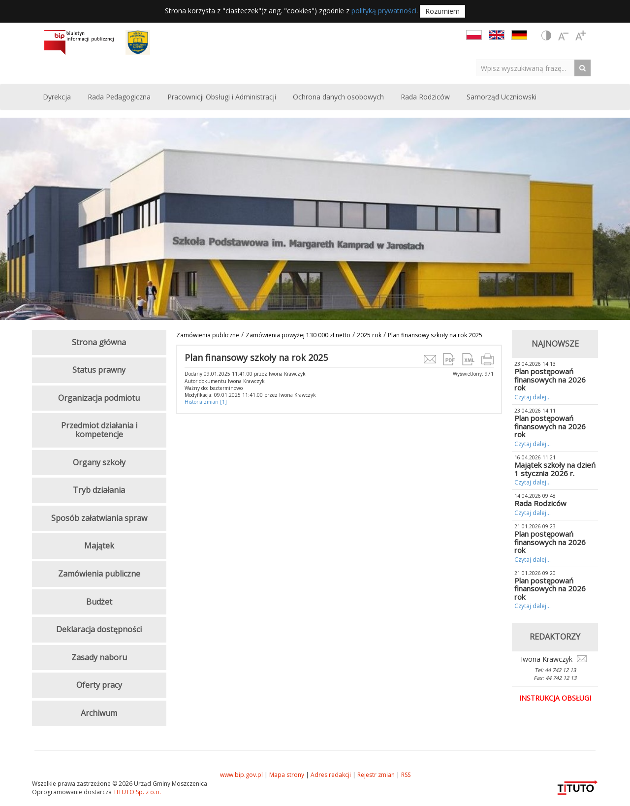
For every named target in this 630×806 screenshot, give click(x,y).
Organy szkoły (99, 462)
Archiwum (99, 713)
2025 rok (369, 335)
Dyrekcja (57, 96)
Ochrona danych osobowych (338, 96)
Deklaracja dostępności (99, 629)
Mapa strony (286, 775)
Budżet (99, 601)
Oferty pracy (99, 684)
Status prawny (99, 369)
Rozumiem (442, 11)
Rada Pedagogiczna (119, 96)
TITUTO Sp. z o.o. (136, 792)
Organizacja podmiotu (99, 397)
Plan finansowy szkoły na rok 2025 (435, 335)
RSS (405, 775)
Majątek (99, 545)
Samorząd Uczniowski (501, 96)
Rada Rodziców (425, 96)
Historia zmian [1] (206, 401)
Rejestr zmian (376, 775)
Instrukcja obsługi (555, 698)
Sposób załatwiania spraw (99, 518)
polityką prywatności (383, 10)
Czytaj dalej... (532, 397)
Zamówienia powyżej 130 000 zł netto (298, 335)
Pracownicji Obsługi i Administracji (221, 96)
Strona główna (99, 342)
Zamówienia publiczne (207, 335)
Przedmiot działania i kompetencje (99, 430)
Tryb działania (99, 489)
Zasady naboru (99, 657)
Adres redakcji (331, 775)
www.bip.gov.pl (241, 775)
